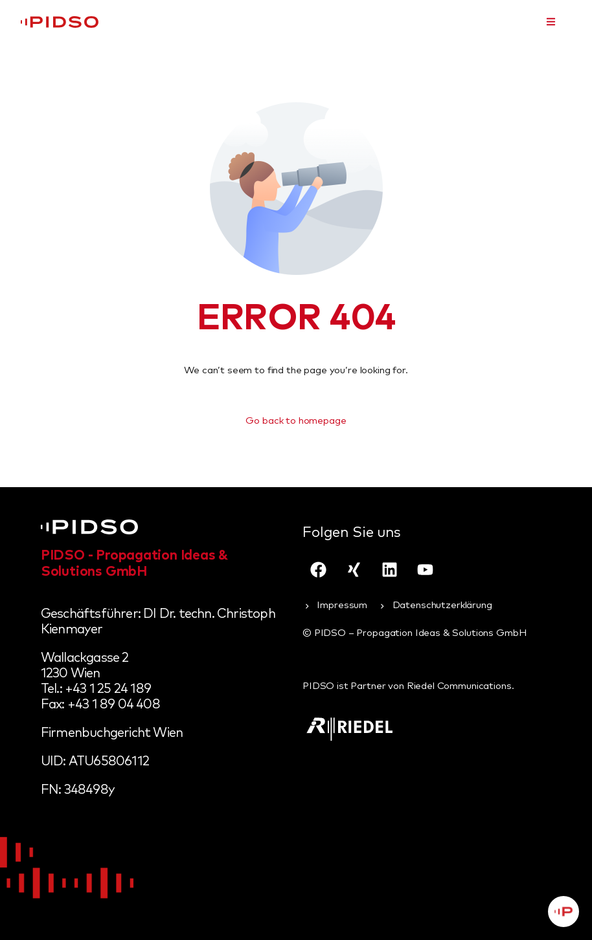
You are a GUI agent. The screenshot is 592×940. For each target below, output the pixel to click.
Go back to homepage (295, 421)
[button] (550, 21)
